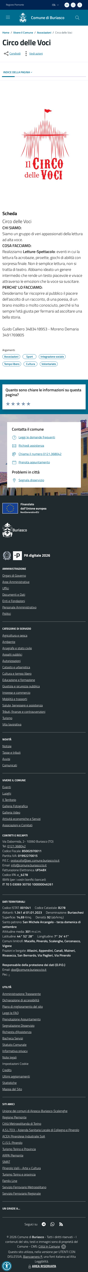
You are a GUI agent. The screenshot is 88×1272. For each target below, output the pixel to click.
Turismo (7, 718)
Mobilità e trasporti (14, 699)
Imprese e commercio (16, 692)
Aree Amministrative (15, 581)
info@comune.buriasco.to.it (29, 865)
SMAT (6, 1161)
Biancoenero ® (32, 1256)
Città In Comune (49, 1246)
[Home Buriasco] (39, 18)
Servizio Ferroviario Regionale (21, 1193)
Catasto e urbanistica (16, 667)
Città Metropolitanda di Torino (21, 1123)
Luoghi (6, 793)
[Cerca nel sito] (77, 17)
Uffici (5, 588)
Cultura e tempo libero (16, 673)
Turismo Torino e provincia (19, 1174)
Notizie (6, 746)
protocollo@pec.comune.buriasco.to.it (35, 860)
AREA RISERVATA (41, 1266)
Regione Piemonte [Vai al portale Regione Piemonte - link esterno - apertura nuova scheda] (15, 5)
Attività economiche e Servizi (21, 818)
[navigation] (8, 17)
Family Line (9, 1180)
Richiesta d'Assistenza (16, 1032)
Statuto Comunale (14, 1044)
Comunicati (9, 765)
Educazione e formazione (18, 679)
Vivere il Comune (23, 32)
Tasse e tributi (11, 752)
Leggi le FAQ (10, 1012)
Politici (6, 613)
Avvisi (6, 758)
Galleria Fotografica (15, 806)
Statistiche (9, 1082)
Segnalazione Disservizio (18, 1025)
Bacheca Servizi (12, 1038)
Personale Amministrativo (19, 607)
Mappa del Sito (12, 1089)
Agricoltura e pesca (14, 635)
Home (5, 32)
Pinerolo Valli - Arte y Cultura (21, 1168)
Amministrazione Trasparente (21, 993)
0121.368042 (16, 846)
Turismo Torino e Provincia (19, 1149)
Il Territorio (9, 799)
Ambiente (8, 641)
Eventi (6, 787)
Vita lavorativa (11, 724)
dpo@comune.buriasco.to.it (28, 969)
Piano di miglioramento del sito (22, 1006)
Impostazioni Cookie (15, 1063)
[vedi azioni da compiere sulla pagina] (33, 53)
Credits (6, 1070)
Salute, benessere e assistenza (22, 705)
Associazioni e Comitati (17, 825)
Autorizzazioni (11, 660)
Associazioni (44, 32)
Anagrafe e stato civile (17, 648)
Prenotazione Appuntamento (21, 1019)
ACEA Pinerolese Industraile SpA (23, 1136)
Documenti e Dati (13, 594)
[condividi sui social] (11, 53)
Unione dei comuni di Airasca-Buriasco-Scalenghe (34, 1110)
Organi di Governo (14, 575)
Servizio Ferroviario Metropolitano (24, 1187)
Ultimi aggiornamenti (16, 1076)
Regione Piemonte (14, 1117)
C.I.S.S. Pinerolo (12, 1142)
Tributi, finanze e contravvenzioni (23, 711)
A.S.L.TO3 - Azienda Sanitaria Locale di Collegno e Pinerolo (40, 1130)
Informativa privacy (15, 1051)
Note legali (9, 1057)
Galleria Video (11, 812)
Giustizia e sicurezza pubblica (21, 686)
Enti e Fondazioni (13, 600)
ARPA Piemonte (12, 1155)
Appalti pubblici (12, 654)
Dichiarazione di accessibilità (20, 1000)
